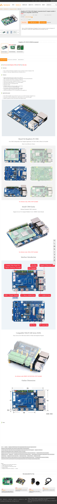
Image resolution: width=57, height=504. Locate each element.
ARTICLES (24, 4)
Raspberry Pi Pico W (4, 454)
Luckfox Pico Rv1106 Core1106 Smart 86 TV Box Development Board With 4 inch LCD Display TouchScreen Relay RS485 (20, 458)
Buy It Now (24, 22)
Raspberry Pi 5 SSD (37, 455)
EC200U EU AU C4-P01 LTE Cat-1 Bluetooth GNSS (22, 454)
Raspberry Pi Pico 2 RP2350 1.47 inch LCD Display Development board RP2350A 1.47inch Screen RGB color (18, 452)
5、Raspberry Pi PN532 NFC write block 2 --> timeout (9, 468)
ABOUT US (30, 4)
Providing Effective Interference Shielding (41, 457)
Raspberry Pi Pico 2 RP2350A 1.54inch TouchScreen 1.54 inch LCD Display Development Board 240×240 (17, 457)
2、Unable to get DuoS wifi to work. (6, 465)
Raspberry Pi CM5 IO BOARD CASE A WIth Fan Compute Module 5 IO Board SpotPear (15, 448)
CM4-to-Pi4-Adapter (29, 16)
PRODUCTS (18, 4)
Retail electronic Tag (23, 455)
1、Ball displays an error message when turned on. (9, 464)
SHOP (43, 4)
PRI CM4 (19, 9)
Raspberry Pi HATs (13, 9)
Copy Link (49, 22)
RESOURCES (21, 59)
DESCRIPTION (4, 59)
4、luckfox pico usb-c (4, 467)
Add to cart (34, 22)
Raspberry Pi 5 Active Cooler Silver (12, 455)
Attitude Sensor (3, 455)
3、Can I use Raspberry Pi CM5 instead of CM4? (8, 466)
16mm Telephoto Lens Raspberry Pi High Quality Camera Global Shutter (43, 454)
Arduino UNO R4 (30, 455)
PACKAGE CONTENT (12, 59)
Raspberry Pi (11, 454)
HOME (1, 9)
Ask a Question (43, 22)
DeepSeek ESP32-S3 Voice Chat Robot (43, 452)
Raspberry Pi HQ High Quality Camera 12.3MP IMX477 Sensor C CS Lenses (13, 451)
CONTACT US (38, 4)
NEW (13, 4)
